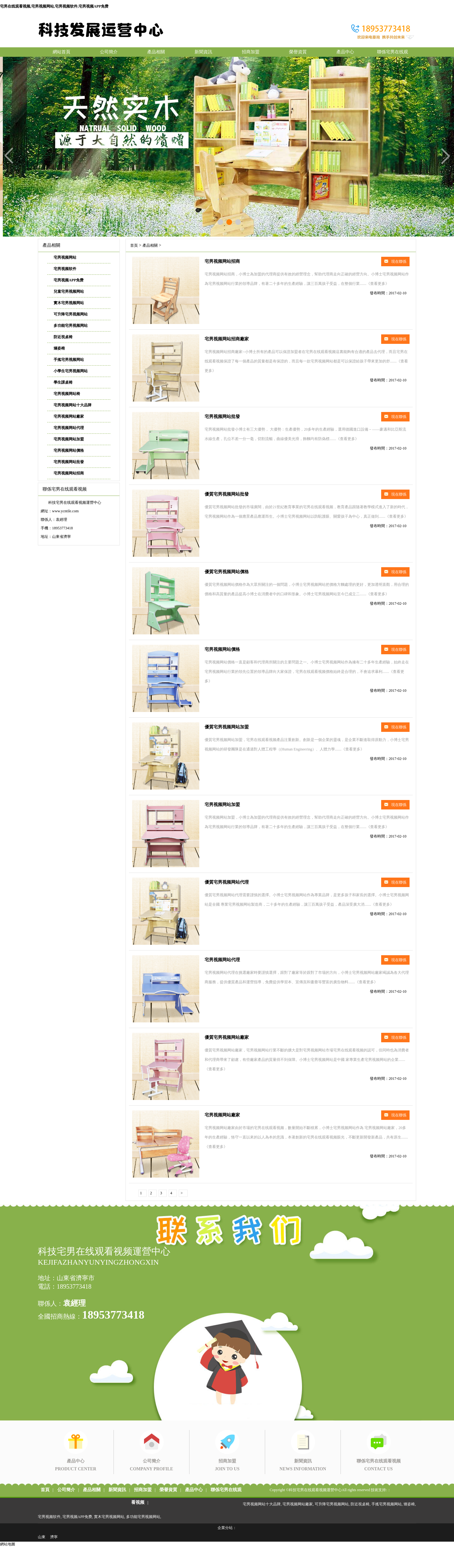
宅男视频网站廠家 (69, 416)
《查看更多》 (377, 283)
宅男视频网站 (65, 257)
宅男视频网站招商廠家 (227, 339)
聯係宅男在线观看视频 (392, 53)
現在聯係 (395, 261)
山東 (41, 1537)
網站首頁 (61, 52)
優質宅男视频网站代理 (227, 882)
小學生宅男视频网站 (71, 371)
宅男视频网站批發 (69, 462)
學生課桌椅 (63, 382)
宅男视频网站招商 (69, 473)
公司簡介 (109, 52)
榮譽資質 (298, 52)
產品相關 (156, 52)
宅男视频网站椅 (67, 393)
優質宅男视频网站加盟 (227, 727)
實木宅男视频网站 (69, 303)
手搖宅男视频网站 (69, 359)
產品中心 (345, 52)
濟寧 (54, 1537)
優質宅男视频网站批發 (227, 494)
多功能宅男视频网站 (71, 325)
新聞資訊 (203, 52)
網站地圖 (7, 1544)
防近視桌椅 (63, 337)
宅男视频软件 (65, 269)
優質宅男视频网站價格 (227, 571)
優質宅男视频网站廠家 (227, 1037)
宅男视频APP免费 (69, 280)
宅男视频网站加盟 (69, 439)
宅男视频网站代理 (69, 428)
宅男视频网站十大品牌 (72, 405)
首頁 (134, 245)
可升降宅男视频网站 (71, 314)
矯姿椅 (59, 348)
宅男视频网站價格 (69, 450)
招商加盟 (250, 52)
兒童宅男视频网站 (69, 291)
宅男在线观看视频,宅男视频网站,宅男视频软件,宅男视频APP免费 (54, 6)
